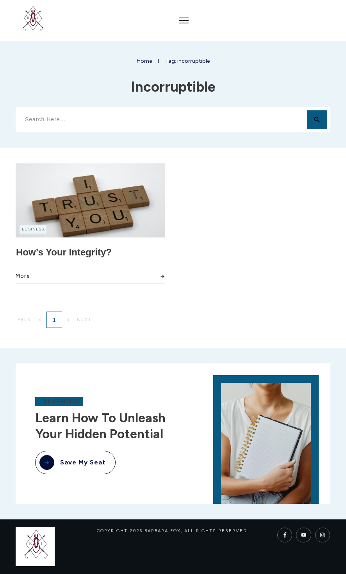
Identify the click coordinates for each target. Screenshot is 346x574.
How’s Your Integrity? (64, 252)
